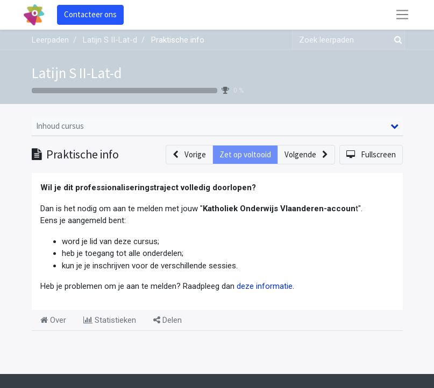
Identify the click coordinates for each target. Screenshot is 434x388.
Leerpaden (50, 40)
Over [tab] (53, 320)
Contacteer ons (90, 14)
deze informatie (265, 286)
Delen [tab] (167, 320)
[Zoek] (395, 40)
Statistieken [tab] (109, 320)
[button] (189, 155)
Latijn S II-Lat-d (77, 73)
